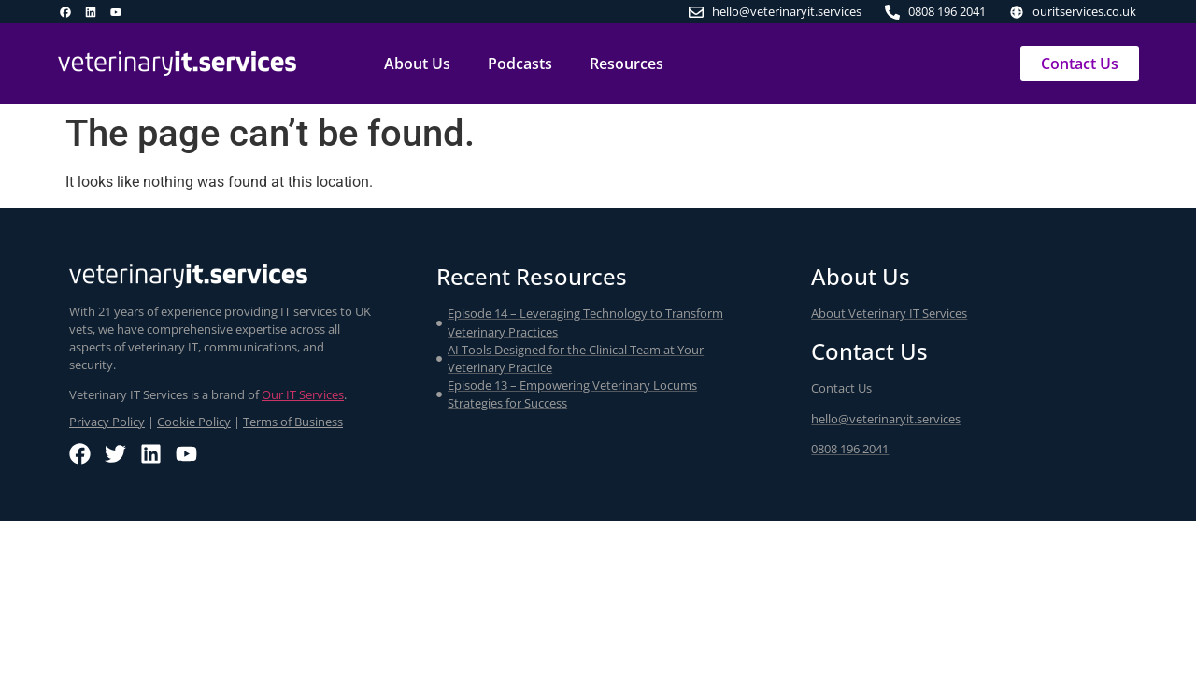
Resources (626, 63)
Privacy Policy (107, 421)
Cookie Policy (194, 421)
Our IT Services (303, 394)
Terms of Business (293, 421)
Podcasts (520, 63)
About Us (417, 63)
